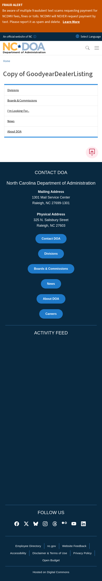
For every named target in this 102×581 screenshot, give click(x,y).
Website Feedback (74, 546)
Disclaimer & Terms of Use (49, 553)
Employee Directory (28, 546)
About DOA (14, 132)
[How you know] (34, 36)
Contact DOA (51, 238)
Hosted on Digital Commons (51, 572)
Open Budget (51, 560)
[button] (85, 47)
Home (6, 61)
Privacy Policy (82, 553)
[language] (91, 36)
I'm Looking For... (18, 111)
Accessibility (18, 553)
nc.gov (51, 546)
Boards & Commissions (22, 100)
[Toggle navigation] (96, 47)
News (11, 121)
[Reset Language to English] (77, 36)
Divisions (13, 90)
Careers (51, 313)
